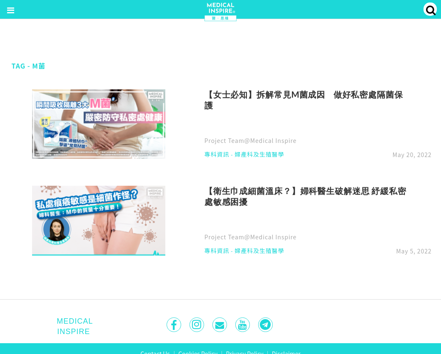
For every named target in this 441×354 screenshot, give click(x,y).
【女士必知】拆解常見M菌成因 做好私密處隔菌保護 (303, 99)
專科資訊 (216, 154)
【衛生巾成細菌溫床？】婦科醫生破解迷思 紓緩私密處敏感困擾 (305, 196)
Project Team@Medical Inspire (250, 140)
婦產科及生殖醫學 (259, 154)
